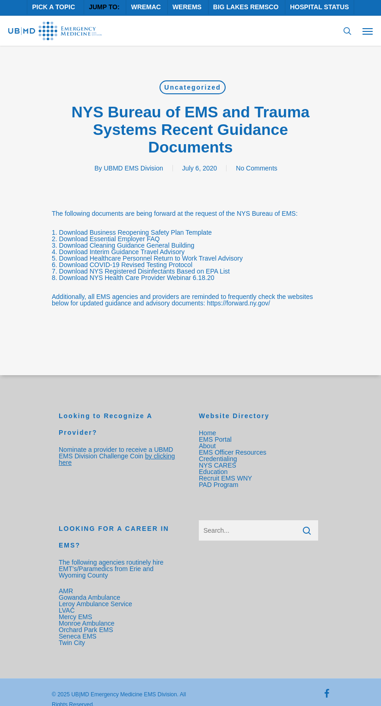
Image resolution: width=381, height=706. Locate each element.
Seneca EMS (78, 636)
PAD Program (218, 484)
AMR (66, 591)
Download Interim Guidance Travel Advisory (122, 252)
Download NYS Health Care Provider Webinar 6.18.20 (137, 277)
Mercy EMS (75, 617)
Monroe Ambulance (87, 623)
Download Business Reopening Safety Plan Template (135, 232)
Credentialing (218, 459)
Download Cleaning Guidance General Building (127, 245)
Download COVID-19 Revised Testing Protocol (125, 264)
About (207, 446)
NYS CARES (218, 465)
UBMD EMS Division (133, 168)
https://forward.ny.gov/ (238, 303)
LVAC (67, 610)
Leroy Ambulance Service (95, 604)
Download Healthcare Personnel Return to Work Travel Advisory (151, 258)
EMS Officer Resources (232, 452)
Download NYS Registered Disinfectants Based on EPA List (144, 271)
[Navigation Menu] (368, 31)
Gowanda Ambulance (89, 597)
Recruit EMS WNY (226, 478)
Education (213, 471)
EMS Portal (215, 439)
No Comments (256, 168)
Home (207, 433)
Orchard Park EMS (86, 629)
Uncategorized (192, 87)
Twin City (73, 642)
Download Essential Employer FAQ (109, 239)
